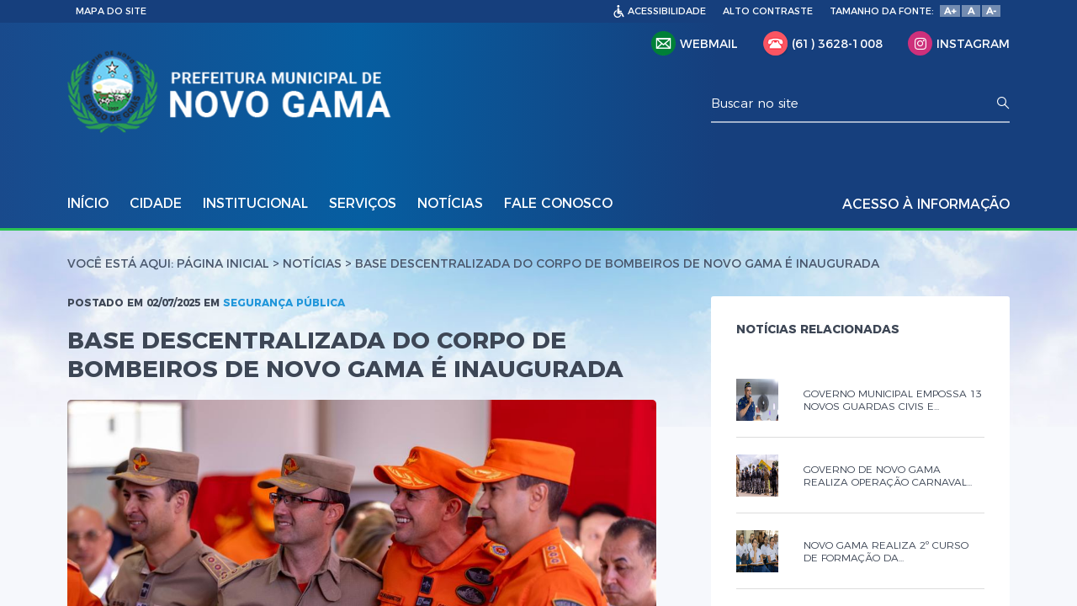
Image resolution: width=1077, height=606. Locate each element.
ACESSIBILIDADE (667, 11)
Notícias (312, 263)
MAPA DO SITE (111, 11)
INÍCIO (88, 203)
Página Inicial (223, 263)
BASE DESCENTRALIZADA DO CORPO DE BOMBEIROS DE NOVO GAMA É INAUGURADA (617, 263)
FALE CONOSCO (558, 203)
